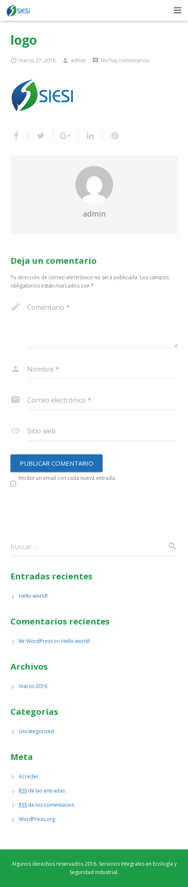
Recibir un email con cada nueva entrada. (67, 478)
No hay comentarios (125, 60)
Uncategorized (36, 731)
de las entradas (42, 790)
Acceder (29, 776)
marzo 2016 (33, 686)
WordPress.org (37, 819)
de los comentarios (46, 804)
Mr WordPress (36, 641)
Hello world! (33, 595)
